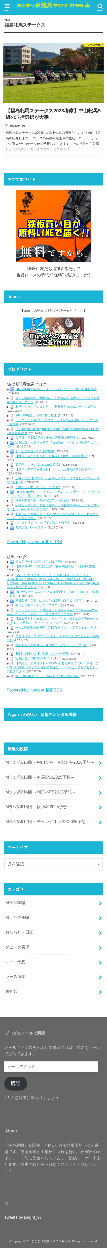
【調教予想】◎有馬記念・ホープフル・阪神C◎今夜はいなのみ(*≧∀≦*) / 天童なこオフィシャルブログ (53, 621)
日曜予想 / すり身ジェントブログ (37, 487)
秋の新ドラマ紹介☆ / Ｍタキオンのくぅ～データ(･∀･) (51, 645)
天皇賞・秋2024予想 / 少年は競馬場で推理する (47, 437)
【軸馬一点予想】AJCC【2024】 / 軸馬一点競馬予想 (51, 456)
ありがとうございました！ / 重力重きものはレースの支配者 (55, 407)
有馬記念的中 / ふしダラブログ (36, 605)
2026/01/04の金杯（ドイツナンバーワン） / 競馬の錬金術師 (55, 389)
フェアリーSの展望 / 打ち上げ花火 (38, 562)
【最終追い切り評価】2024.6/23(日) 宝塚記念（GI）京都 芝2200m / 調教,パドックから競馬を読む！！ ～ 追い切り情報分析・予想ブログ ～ (52, 667)
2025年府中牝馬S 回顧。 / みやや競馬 (42, 654)
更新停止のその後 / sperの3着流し (38, 464)
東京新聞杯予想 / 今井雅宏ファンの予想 (42, 500)
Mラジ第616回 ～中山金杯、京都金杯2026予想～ (49, 762)
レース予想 (15, 962)
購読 (16, 1083)
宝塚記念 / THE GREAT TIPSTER (37, 658)
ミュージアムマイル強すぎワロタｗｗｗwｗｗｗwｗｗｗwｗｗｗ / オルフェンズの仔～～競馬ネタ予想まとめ (52, 612)
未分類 (11, 991)
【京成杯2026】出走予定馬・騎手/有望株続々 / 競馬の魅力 (55, 566)
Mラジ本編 (15, 902)
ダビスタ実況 (17, 947)
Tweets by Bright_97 (23, 1217)
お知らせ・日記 (19, 932)
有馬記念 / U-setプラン (30, 527)
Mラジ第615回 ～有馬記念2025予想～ (39, 777)
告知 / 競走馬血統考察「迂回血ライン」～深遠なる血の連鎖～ (57, 627)
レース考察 (15, 976)
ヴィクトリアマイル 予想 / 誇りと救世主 (42, 522)
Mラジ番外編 (17, 917)
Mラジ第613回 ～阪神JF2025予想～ (38, 806)
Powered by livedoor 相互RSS (34, 541)
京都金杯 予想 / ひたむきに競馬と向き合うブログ (49, 600)
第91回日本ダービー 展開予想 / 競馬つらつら (47, 676)
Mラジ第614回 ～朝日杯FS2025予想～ (40, 792)
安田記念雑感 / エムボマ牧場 (34, 451)
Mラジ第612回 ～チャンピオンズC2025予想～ (47, 821)
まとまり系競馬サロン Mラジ (51, 1241)
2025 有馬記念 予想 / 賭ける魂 (35, 415)
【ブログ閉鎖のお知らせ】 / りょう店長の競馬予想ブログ (54, 469)
